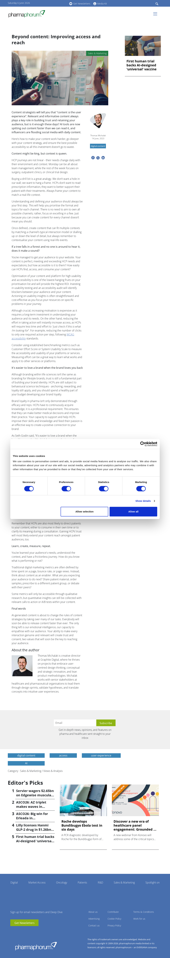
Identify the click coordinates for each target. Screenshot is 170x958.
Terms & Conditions (143, 911)
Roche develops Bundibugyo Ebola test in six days (81, 825)
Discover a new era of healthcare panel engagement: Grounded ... (135, 825)
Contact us (94, 925)
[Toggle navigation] (156, 14)
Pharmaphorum (36, 946)
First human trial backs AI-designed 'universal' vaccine (142, 65)
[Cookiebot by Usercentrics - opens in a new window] (142, 443)
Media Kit (102, 3)
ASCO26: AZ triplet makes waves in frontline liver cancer (33, 806)
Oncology (61, 882)
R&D (100, 882)
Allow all (133, 511)
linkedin (52, 3)
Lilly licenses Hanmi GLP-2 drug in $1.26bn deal (33, 829)
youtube (47, 3)
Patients (82, 882)
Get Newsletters (81, 3)
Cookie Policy (114, 918)
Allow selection (84, 511)
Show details (143, 500)
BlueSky (57, 3)
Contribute (113, 911)
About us (93, 911)
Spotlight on (152, 882)
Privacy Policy (114, 925)
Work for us (139, 918)
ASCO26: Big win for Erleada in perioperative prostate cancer (35, 820)
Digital (14, 882)
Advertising (94, 918)
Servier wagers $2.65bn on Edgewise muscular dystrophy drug (35, 795)
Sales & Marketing (124, 882)
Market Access (36, 882)
